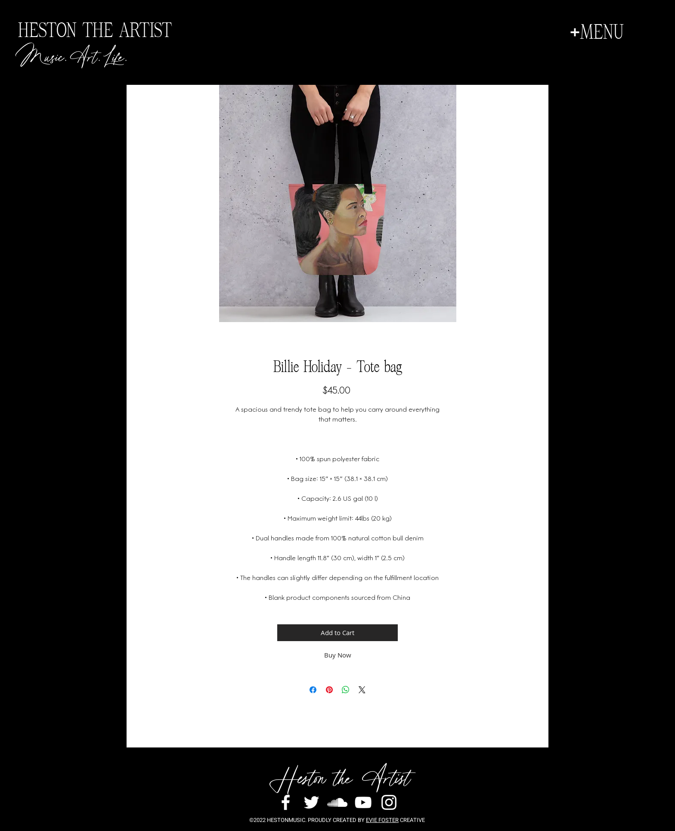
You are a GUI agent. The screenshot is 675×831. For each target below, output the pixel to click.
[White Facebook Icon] (286, 802)
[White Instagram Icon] (389, 802)
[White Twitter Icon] (311, 802)
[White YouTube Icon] (363, 802)
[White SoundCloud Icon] (337, 802)
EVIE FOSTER (382, 820)
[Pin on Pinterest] (329, 690)
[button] (597, 32)
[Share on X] (362, 690)
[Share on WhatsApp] (346, 690)
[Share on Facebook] (313, 690)
